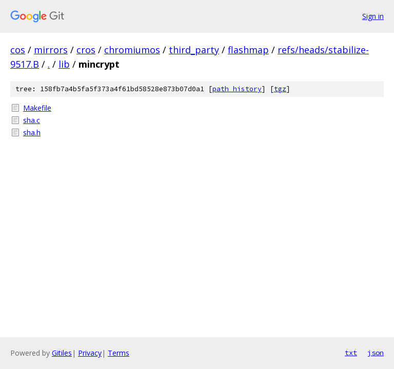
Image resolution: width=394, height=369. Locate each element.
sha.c (31, 120)
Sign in (373, 16)
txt (351, 352)
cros (85, 50)
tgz (280, 89)
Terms (118, 353)
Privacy (90, 353)
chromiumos (132, 50)
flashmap (248, 50)
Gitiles (62, 353)
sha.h (32, 132)
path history (237, 89)
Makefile (37, 108)
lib (64, 64)
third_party (194, 50)
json (375, 352)
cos (17, 50)
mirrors (51, 50)
